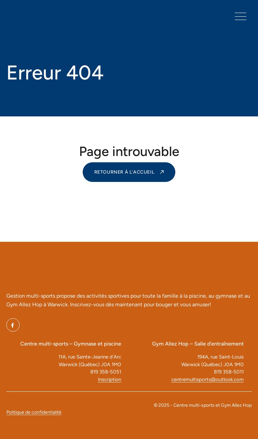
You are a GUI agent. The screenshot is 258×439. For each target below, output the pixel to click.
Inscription (109, 379)
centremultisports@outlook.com (207, 379)
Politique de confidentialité (33, 412)
